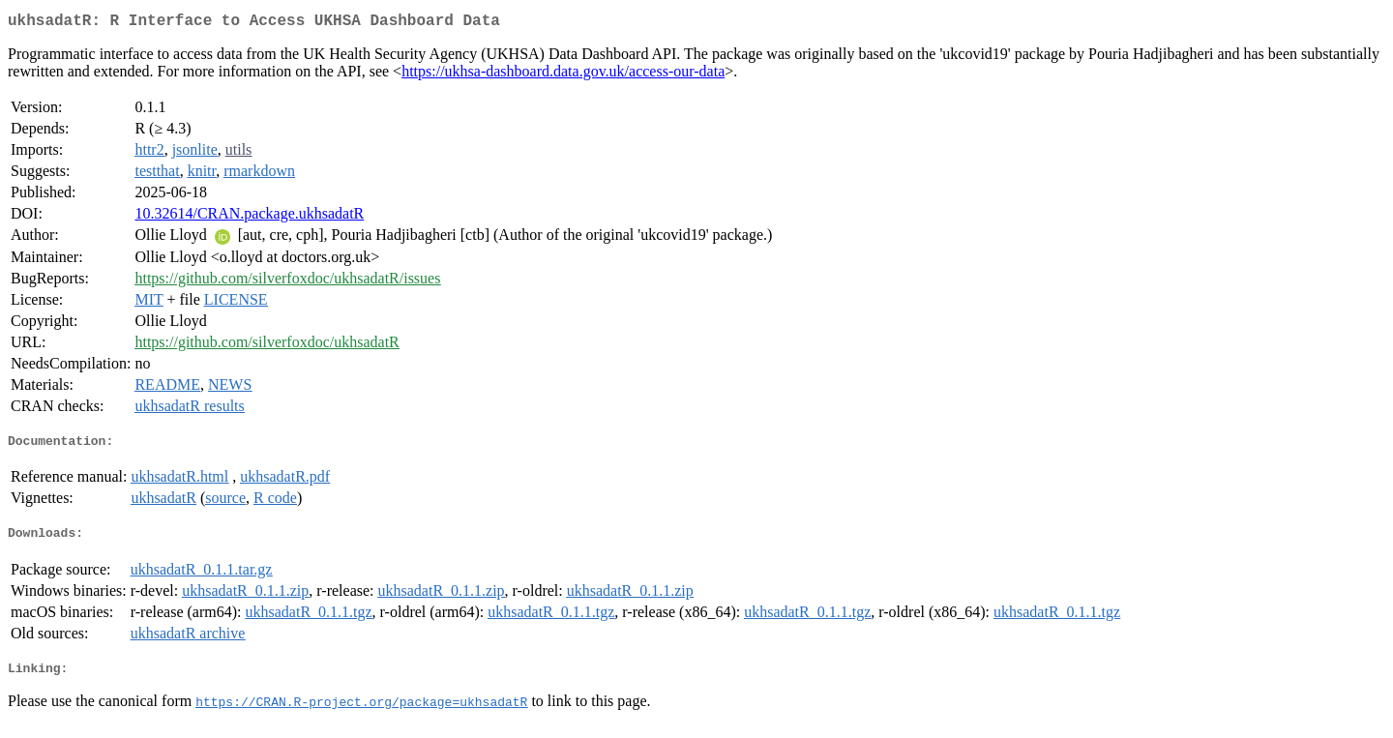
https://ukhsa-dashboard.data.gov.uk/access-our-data (563, 75)
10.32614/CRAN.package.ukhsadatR (249, 217)
